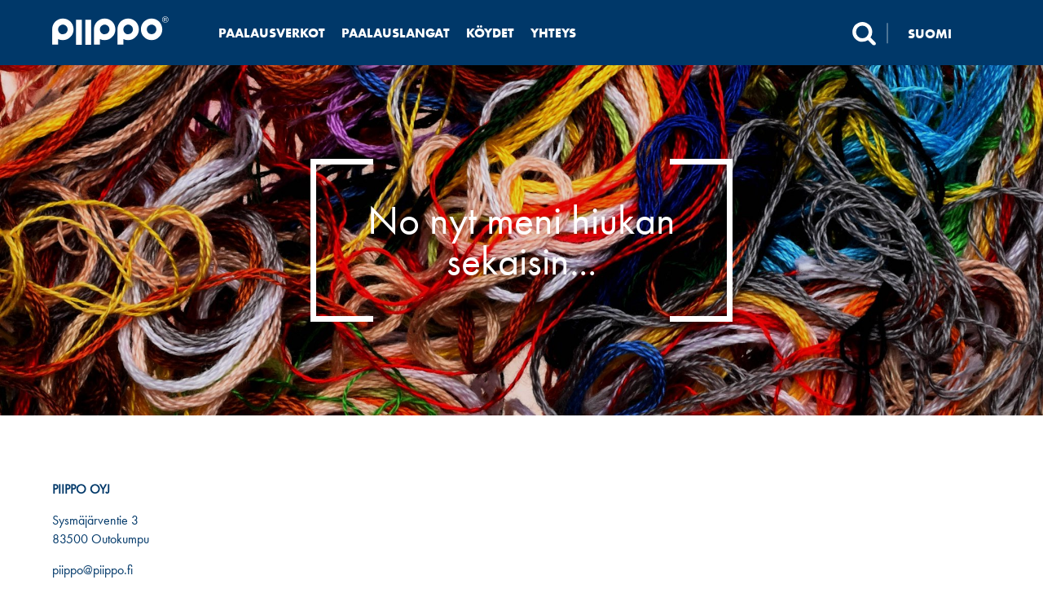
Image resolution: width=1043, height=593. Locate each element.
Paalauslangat (395, 33)
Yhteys (553, 33)
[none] (939, 33)
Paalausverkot (271, 33)
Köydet (490, 33)
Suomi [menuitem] (930, 33)
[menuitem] (939, 33)
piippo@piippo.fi (92, 569)
